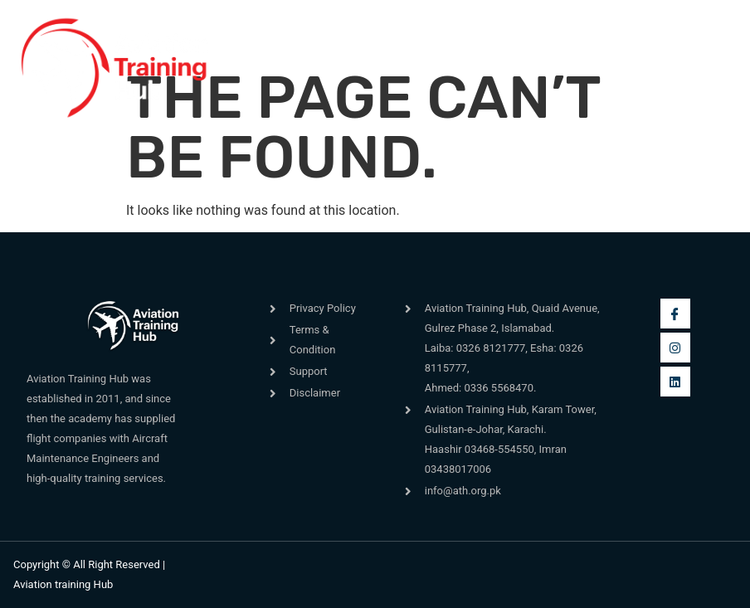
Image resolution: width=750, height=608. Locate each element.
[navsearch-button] (521, 58)
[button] (251, 68)
